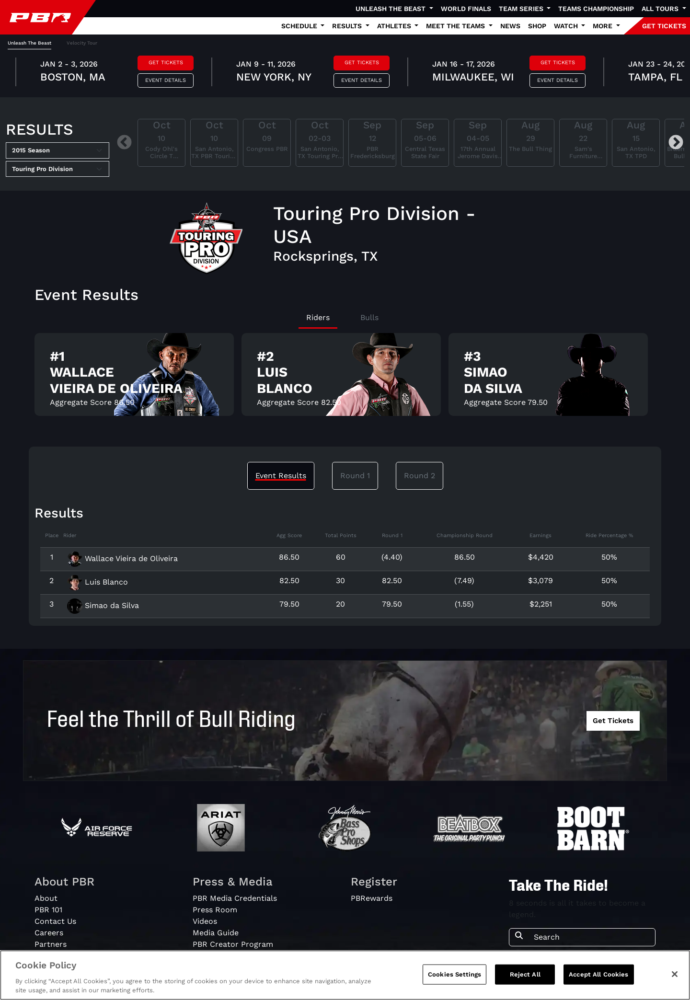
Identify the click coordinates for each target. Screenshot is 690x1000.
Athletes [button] (395, 26)
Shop (537, 26)
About (46, 898)
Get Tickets (166, 62)
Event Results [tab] (280, 475)
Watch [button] (567, 26)
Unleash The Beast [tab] (29, 43)
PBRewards (371, 898)
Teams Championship (596, 8)
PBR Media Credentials (235, 898)
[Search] (591, 937)
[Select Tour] (57, 169)
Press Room (215, 909)
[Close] (674, 980)
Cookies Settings (454, 980)
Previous (124, 143)
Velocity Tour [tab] (82, 43)
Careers (48, 932)
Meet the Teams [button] (456, 26)
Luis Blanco (97, 581)
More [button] (603, 26)
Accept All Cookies (598, 980)
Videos (205, 921)
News (510, 26)
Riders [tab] (318, 317)
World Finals (466, 8)
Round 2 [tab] (419, 475)
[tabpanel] (345, 73)
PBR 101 (48, 909)
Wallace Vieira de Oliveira (122, 558)
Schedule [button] (300, 26)
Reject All (525, 980)
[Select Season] (57, 150)
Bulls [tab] (369, 317)
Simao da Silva (103, 605)
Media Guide (216, 932)
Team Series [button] (522, 8)
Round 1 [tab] (355, 475)
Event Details (165, 80)
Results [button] (348, 26)
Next (675, 143)
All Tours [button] (661, 8)
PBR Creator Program (233, 944)
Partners (50, 944)
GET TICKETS (664, 26)
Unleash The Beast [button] (391, 8)
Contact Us (55, 921)
